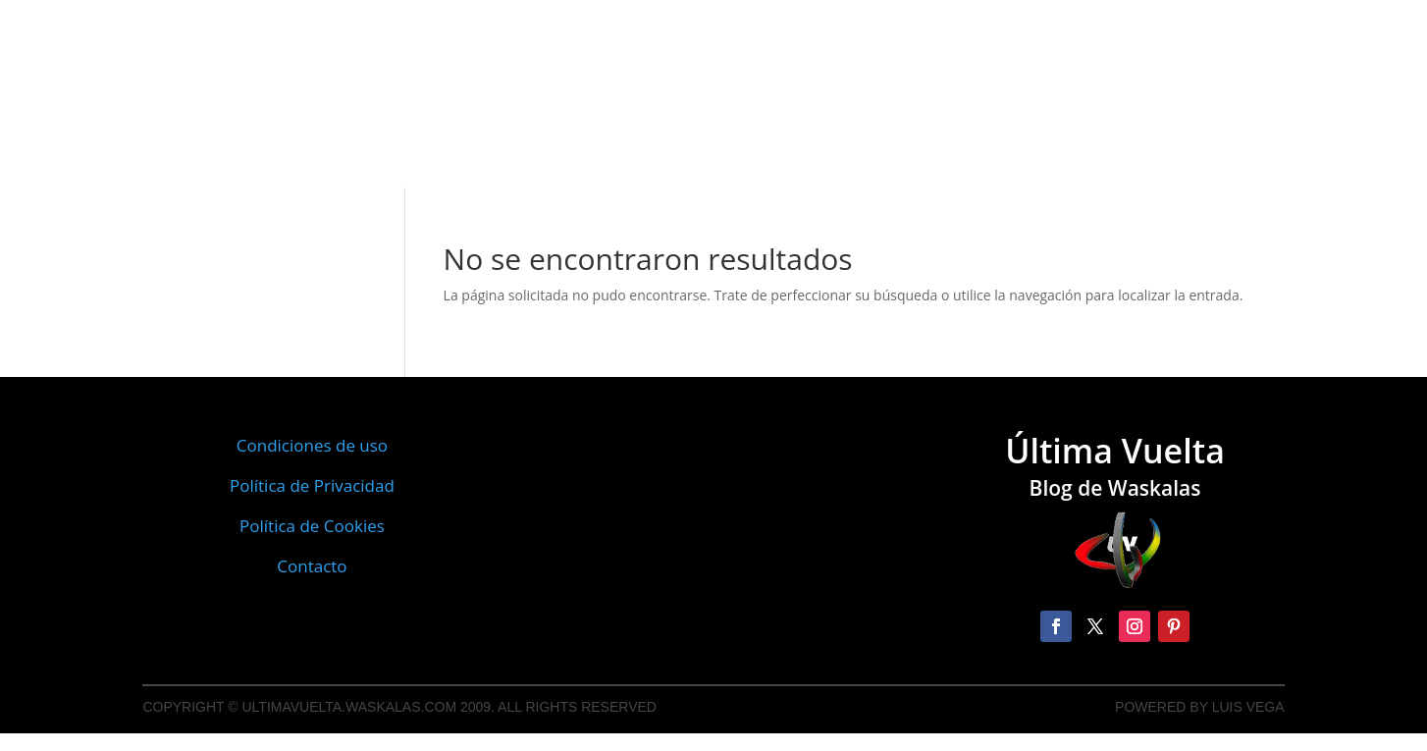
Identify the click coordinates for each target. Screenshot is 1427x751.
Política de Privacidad (312, 485)
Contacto (311, 566)
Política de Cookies (312, 525)
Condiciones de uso (312, 445)
